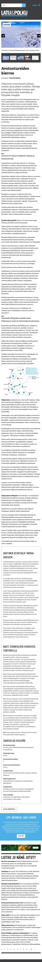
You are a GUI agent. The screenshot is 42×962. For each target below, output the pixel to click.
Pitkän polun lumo (21, 927)
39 (31, 949)
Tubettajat (20, 876)
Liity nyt (21, 836)
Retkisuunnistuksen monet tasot (20, 907)
